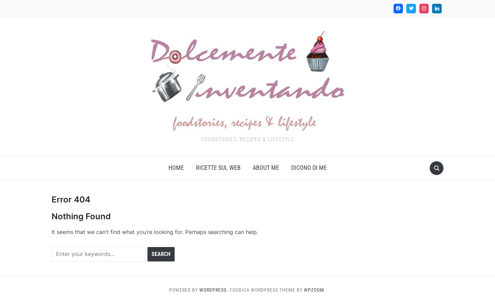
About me (266, 167)
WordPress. (213, 290)
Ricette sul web (218, 167)
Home (176, 167)
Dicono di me (309, 167)
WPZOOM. (315, 290)
